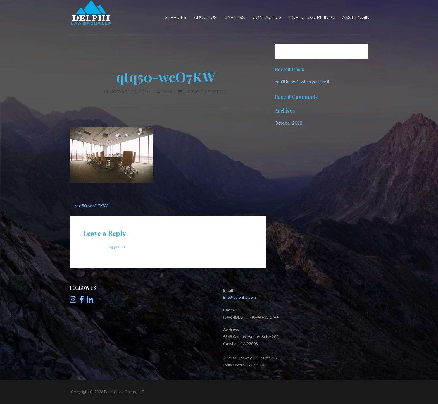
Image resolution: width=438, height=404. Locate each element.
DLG (166, 91)
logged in (116, 246)
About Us (205, 17)
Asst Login (355, 17)
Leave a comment (206, 91)
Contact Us (267, 17)
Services (175, 17)
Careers (234, 17)
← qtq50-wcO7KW (89, 205)
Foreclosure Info (312, 17)
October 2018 (288, 122)
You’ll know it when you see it (302, 81)
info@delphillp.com (239, 297)
